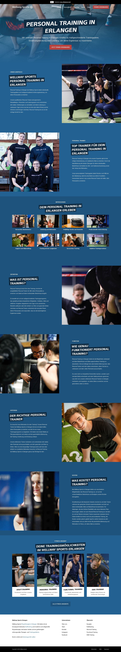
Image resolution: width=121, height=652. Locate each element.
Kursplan (89, 624)
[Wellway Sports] (22, 7)
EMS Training (90, 635)
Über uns (64, 624)
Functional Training (92, 632)
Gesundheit (67, 7)
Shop (88, 7)
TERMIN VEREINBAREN (101, 7)
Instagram (65, 632)
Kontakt (64, 629)
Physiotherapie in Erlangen (29, 624)
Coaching (76, 7)
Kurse (83, 7)
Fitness (59, 7)
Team (63, 627)
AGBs (100, 649)
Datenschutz (93, 649)
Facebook (64, 635)
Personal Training (91, 629)
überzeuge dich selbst (29, 637)
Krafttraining (28, 627)
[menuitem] (59, 7)
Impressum (106, 649)
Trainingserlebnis (34, 632)
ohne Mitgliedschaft (65, 2)
